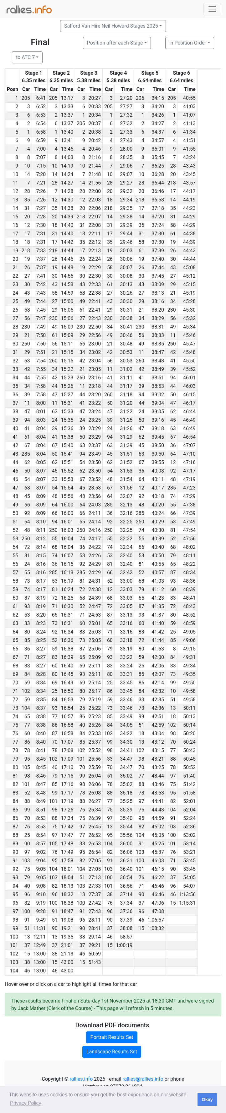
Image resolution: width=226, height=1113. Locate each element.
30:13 (126, 284)
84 (173, 657)
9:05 (41, 869)
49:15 (189, 649)
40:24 (158, 513)
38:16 (158, 301)
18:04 (67, 877)
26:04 (94, 776)
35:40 (126, 818)
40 (82, 725)
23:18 (94, 386)
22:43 (94, 318)
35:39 (126, 810)
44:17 (189, 191)
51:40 (189, 776)
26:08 (94, 793)
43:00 (67, 962)
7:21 (41, 183)
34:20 (158, 107)
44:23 (189, 208)
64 (173, 454)
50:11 (189, 708)
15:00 (67, 301)
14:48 (67, 267)
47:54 (189, 530)
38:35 (158, 344)
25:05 (94, 640)
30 (173, 259)
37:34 (126, 903)
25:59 (94, 767)
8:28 (41, 674)
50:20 (189, 733)
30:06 (126, 259)
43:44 (158, 776)
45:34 (189, 327)
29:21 (94, 945)
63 (27, 361)
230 (171, 310)
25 (173, 632)
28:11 (94, 920)
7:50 (41, 335)
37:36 (126, 911)
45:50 (189, 361)
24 (141, 412)
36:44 (158, 183)
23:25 (94, 420)
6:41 (41, 98)
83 (173, 598)
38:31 (158, 327)
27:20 (126, 98)
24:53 (94, 615)
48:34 (189, 572)
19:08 (67, 920)
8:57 (41, 844)
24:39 (94, 598)
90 (27, 844)
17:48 (67, 844)
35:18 (126, 793)
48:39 (189, 589)
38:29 (158, 318)
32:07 (126, 496)
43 (173, 267)
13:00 (39, 954)
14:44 (67, 251)
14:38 (67, 208)
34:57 (158, 140)
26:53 (94, 844)
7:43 (41, 293)
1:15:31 (187, 903)
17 (173, 191)
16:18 (67, 572)
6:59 (41, 140)
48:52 (189, 615)
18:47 (67, 911)
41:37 (158, 615)
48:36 (189, 581)
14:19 (67, 166)
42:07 (158, 674)
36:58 (158, 200)
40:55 (189, 98)
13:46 (67, 149)
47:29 (189, 496)
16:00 (67, 505)
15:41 (67, 454)
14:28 (67, 191)
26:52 (94, 835)
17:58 (67, 861)
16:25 (67, 598)
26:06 (94, 784)
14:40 (67, 225)
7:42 (41, 284)
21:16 (94, 157)
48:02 (189, 547)
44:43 (189, 251)
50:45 (189, 759)
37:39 (158, 251)
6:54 (41, 123)
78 (27, 750)
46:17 (189, 403)
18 (110, 200)
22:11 (94, 234)
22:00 (94, 191)
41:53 (158, 649)
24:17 (94, 539)
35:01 (158, 149)
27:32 (126, 115)
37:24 (158, 225)
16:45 (67, 674)
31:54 (126, 479)
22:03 (94, 200)
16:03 (67, 530)
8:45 (41, 759)
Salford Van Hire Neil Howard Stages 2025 (111, 26)
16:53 (67, 700)
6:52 (41, 107)
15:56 (67, 496)
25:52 (94, 750)
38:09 (158, 284)
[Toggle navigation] (212, 9)
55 (173, 505)
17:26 (67, 810)
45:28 (189, 301)
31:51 (126, 454)
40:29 (158, 522)
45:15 (189, 284)
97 (173, 776)
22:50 (94, 327)
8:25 (41, 640)
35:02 (126, 776)
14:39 (67, 217)
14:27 (67, 183)
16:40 (67, 666)
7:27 (41, 208)
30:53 (126, 352)
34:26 (158, 115)
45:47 (189, 344)
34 (173, 301)
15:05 (67, 310)
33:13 (126, 615)
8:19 (41, 598)
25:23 (94, 717)
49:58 (189, 691)
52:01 (189, 801)
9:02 (41, 852)
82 (173, 801)
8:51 (41, 810)
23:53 (94, 488)
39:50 (158, 445)
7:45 (41, 310)
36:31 (126, 861)
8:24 (41, 632)
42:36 (158, 708)
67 (173, 437)
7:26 (41, 191)
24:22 (94, 547)
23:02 (94, 352)
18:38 (67, 903)
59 (173, 623)
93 (173, 581)
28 (173, 166)
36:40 (126, 869)
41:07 (189, 115)
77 (55, 717)
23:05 (94, 369)
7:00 (41, 149)
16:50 (67, 691)
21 (173, 293)
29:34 (126, 200)
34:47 (126, 759)
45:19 (189, 293)
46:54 (189, 437)
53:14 (189, 844)
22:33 (94, 284)
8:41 (41, 750)
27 (27, 276)
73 (27, 581)
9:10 (41, 894)
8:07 (41, 471)
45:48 (189, 352)
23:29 (94, 428)
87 (173, 572)
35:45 (158, 157)
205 (26, 98)
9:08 (41, 886)
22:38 (94, 293)
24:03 (94, 505)
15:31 (67, 403)
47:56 (189, 539)
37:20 (158, 217)
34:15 (158, 98)
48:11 (189, 556)
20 (173, 174)
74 (173, 496)
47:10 (189, 454)
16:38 (67, 649)
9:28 (41, 911)
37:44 (158, 267)
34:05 (126, 725)
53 (173, 522)
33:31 (126, 674)
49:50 (189, 683)
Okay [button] (207, 1099)
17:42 (67, 827)
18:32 (67, 894)
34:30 (126, 742)
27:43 (126, 140)
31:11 (126, 378)
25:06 (94, 649)
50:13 (189, 717)
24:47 (94, 606)
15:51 (67, 462)
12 (55, 200)
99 (173, 683)
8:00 (41, 403)
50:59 (94, 954)
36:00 (126, 844)
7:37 (41, 259)
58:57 (126, 937)
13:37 (67, 115)
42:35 (158, 700)
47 (55, 395)
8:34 (41, 683)
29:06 (126, 166)
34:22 (126, 733)
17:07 (67, 742)
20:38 (94, 132)
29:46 (126, 242)
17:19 (67, 801)
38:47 (158, 352)
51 (173, 700)
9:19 (41, 903)
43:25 (158, 767)
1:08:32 (155, 928)
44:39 (189, 242)
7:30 (41, 225)
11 (173, 335)
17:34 (67, 818)
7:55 (41, 369)
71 (55, 606)
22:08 (94, 225)
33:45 (126, 683)
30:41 (126, 327)
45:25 (158, 844)
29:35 (126, 208)
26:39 (94, 818)
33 (55, 479)
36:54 (126, 877)
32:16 (126, 513)
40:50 (158, 556)
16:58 (67, 725)
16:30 (67, 606)
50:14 (189, 725)
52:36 (189, 827)
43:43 (189, 166)
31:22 (126, 412)
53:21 (189, 852)
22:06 (94, 208)
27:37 (94, 894)
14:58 (67, 284)
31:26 (126, 428)
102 (26, 691)
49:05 (189, 632)
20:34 (94, 115)
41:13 (189, 123)
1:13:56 (187, 894)
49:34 (189, 666)
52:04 (189, 810)
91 (173, 818)
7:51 (41, 352)
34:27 (158, 123)
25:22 (94, 708)
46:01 (189, 378)
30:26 (126, 293)
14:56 (67, 276)
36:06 (126, 852)
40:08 (158, 471)
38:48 (158, 361)
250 (140, 522)
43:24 (189, 157)
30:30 (126, 301)
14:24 (67, 174)
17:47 (67, 835)
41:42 (158, 632)
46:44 (189, 412)
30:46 (126, 335)
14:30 (67, 200)
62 (173, 412)
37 (173, 877)
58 (173, 225)
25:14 (94, 683)
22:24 (94, 259)
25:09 (94, 657)
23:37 (94, 445)
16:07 (67, 556)
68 (27, 488)
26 (173, 251)
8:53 (41, 818)
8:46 (41, 776)
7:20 (41, 174)
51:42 (189, 784)
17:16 (67, 784)
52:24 (189, 818)
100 (171, 835)
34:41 (126, 750)
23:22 (94, 403)
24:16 (94, 530)
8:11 (41, 530)
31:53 (126, 471)
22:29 (94, 267)
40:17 (158, 488)
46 (173, 894)
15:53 (67, 479)
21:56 (94, 183)
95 (27, 759)
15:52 (67, 471)
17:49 (67, 852)
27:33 (126, 132)
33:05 (126, 606)
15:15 (67, 352)
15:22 (67, 369)
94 (173, 378)
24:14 (94, 522)
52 (173, 539)
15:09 (67, 327)
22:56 (94, 335)
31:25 (126, 420)
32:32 (126, 539)
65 (173, 564)
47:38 (189, 505)
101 (81, 759)
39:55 (158, 462)
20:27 (94, 98)
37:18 (158, 208)
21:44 (94, 166)
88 (173, 759)
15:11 (67, 344)
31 (27, 208)
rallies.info (81, 1079)
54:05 (189, 877)
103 (171, 827)
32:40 (126, 556)
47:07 (189, 445)
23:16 (94, 378)
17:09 (67, 759)
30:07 (126, 267)
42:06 (158, 666)
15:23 (67, 378)
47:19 (189, 479)
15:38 (67, 437)
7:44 (41, 301)
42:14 (158, 683)
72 (27, 547)
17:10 (67, 767)
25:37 (94, 742)
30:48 (126, 344)
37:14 (126, 894)
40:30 (158, 530)
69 (27, 683)
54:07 (189, 886)
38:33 (158, 335)
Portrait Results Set (111, 1037)
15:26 (67, 386)
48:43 (189, 606)
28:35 (126, 157)
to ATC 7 (25, 57)
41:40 (158, 623)
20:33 (94, 107)
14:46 (67, 259)
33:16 (126, 623)
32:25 (126, 522)
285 (26, 454)
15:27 (67, 395)
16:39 (67, 657)
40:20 (158, 505)
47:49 (189, 522)
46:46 (158, 886)
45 (173, 420)
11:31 (39, 928)
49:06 (189, 640)
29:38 (126, 217)
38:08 (126, 928)
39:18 (158, 428)
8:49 (41, 801)
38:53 (158, 386)
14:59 (67, 293)
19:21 (67, 928)
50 (173, 395)
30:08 (126, 276)
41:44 (158, 640)
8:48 (41, 793)
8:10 (41, 522)
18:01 (67, 869)
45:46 (189, 335)
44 (27, 378)
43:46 (158, 784)
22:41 (94, 301)
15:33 (67, 412)
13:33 (67, 107)
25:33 (94, 733)
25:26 (94, 725)
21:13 (67, 954)
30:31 (126, 310)
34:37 (158, 132)
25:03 (94, 632)
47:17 (189, 471)
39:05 (158, 412)
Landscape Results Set (111, 1052)
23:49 (94, 454)
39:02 (158, 395)
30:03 (126, 251)
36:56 (126, 886)
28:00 (126, 149)
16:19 (67, 581)
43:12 (158, 742)
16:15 (67, 564)
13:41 (67, 140)
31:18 (126, 395)
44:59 (158, 818)
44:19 (189, 200)
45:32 (189, 318)
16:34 (67, 632)
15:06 (67, 318)
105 (26, 767)
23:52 (94, 479)
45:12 (189, 276)
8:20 (41, 615)
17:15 (67, 776)
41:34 (189, 132)
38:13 (158, 293)
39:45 (158, 437)
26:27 (94, 801)
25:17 (94, 691)
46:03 (189, 386)
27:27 (126, 107)
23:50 (94, 462)
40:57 (158, 572)
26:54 (94, 852)
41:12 (158, 589)
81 (173, 530)
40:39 (158, 539)
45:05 (158, 835)
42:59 (158, 725)
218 (171, 183)
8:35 (41, 700)
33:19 (126, 649)
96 (173, 886)
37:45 (158, 276)
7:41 (41, 276)
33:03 (126, 589)
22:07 (94, 217)
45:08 (189, 267)
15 (173, 903)
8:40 (41, 733)
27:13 (94, 877)
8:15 (41, 556)
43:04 (158, 733)
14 (27, 174)
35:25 (126, 801)
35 (27, 200)
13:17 (67, 98)
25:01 (94, 623)
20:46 (94, 149)
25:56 (94, 759)
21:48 (94, 174)
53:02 (189, 835)
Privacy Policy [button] (25, 1103)
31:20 (126, 403)
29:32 (126, 191)
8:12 (41, 539)
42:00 (158, 657)
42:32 (158, 691)
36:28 (158, 174)
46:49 (189, 420)
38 (110, 894)
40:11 (158, 479)
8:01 (41, 412)
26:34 (94, 810)
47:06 (158, 903)
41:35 (158, 606)
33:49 (126, 717)
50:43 (189, 750)
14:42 (67, 242)
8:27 (41, 649)
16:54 (67, 708)
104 (26, 708)
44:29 (189, 217)
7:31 (41, 234)
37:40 (158, 259)
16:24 (67, 589)
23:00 (94, 344)
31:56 (126, 488)
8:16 (41, 564)
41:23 (158, 598)
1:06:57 (155, 920)
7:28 (41, 217)
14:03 (67, 157)
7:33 (41, 251)
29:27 (126, 183)
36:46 (158, 191)
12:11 (39, 937)
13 (173, 708)
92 (173, 471)
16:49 (67, 683)
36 (173, 445)
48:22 (189, 564)
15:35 (67, 420)
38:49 (158, 369)
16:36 (67, 640)
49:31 (189, 657)
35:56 (126, 835)
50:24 (189, 742)
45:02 (158, 827)
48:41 (189, 598)
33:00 (126, 581)
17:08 (67, 750)
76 (82, 810)
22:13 (94, 251)
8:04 (41, 428)
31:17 (126, 386)
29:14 (94, 937)
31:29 (126, 437)
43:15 (158, 750)
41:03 (189, 107)
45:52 (189, 369)
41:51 (189, 140)
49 (27, 301)
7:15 (41, 166)
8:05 (41, 462)
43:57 (189, 183)
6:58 (41, 132)
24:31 (94, 581)
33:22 (126, 657)
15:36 (67, 428)
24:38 (94, 589)
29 (173, 284)
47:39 (189, 513)
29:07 (126, 174)
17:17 (67, 793)
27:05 (94, 861)
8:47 (41, 784)
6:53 (41, 115)
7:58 (41, 386)
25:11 (94, 666)
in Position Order (187, 43)
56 (27, 318)
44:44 (189, 259)
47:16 (189, 462)
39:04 (158, 403)
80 (173, 615)
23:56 (94, 496)
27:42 (94, 903)
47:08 (158, 911)
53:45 (189, 861)
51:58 (189, 793)
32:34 (126, 547)
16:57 (67, 717)
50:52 (189, 767)
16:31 (67, 615)
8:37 (41, 708)
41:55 (189, 149)
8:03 (41, 420)
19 (173, 242)
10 (27, 166)
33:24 (126, 666)
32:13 (126, 505)
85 (27, 640)
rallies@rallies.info (142, 1079)
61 (173, 234)
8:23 (41, 623)
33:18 (126, 640)
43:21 (158, 759)
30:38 (126, 318)
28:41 (94, 928)
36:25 (158, 166)
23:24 (94, 412)
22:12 (94, 242)
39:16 (158, 420)
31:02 (126, 369)
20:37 (94, 123)
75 (173, 784)
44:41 (158, 801)
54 (82, 462)
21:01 (67, 945)
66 (27, 505)
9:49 (41, 920)
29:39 (126, 225)
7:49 (41, 327)
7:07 (41, 157)
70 (55, 742)
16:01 (67, 522)
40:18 (158, 496)
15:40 (67, 445)
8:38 (41, 717)
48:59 (189, 623)
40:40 (158, 547)
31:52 (126, 462)
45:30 (189, 310)
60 (173, 589)
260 (26, 344)
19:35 (67, 937)
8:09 (41, 496)
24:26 (94, 556)
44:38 (189, 234)
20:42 (94, 140)
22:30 (94, 276)
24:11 (94, 513)
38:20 (158, 310)
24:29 (94, 564)
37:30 (158, 234)
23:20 (94, 395)
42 (110, 352)
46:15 (189, 395)
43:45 (189, 174)
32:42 (126, 572)
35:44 (126, 827)
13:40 (67, 132)
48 (110, 479)
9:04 (41, 861)
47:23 (189, 488)
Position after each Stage (115, 43)
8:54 (41, 835)
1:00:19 (124, 945)
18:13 (67, 886)
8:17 (41, 581)
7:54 (41, 361)
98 (173, 733)
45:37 (158, 852)
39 (173, 369)
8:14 (41, 547)
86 (141, 683)
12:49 (39, 945)
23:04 (94, 361)
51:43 (94, 962)
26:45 (94, 827)
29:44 (126, 234)
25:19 (94, 700)
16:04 (67, 539)
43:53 (158, 793)
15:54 (67, 488)
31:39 (126, 445)
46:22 (158, 877)
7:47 (41, 318)
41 (173, 361)
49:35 (189, 674)
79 (173, 556)
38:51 (158, 378)
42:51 (158, 717)
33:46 (126, 700)
